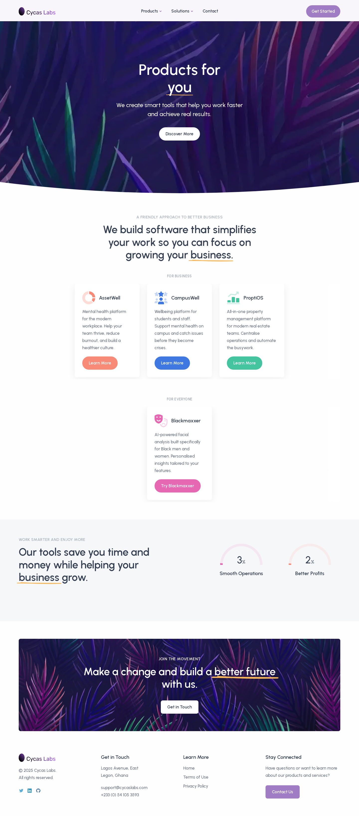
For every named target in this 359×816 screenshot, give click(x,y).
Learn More (100, 362)
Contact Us (282, 791)
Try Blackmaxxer (177, 485)
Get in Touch (179, 706)
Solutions (180, 10)
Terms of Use (195, 777)
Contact (210, 10)
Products (149, 10)
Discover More (179, 131)
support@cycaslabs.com (124, 787)
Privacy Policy (195, 786)
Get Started (323, 11)
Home (189, 768)
